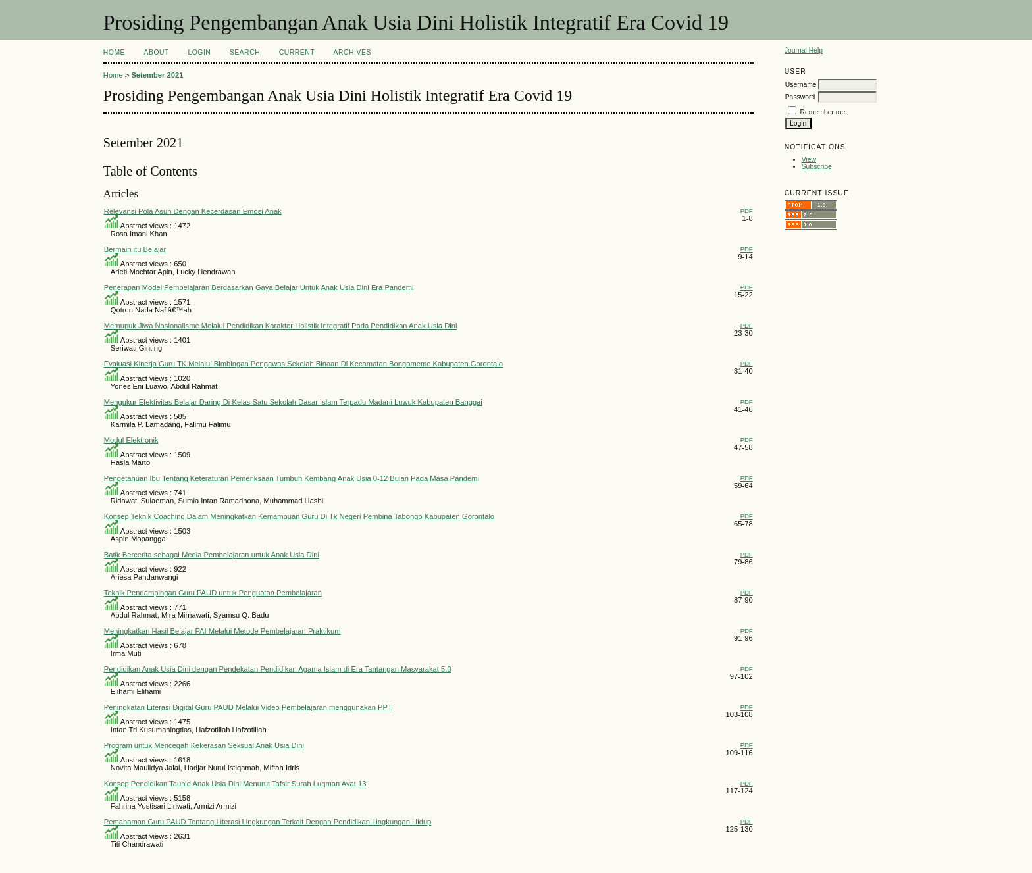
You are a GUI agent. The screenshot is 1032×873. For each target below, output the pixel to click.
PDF (746, 210)
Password (800, 97)
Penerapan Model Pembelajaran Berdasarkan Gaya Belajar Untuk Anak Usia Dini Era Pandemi (259, 287)
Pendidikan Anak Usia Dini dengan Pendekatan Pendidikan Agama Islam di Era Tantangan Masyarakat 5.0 (278, 669)
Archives (352, 52)
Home (114, 52)
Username (801, 84)
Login (199, 52)
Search (245, 52)
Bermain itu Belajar (135, 249)
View (809, 159)
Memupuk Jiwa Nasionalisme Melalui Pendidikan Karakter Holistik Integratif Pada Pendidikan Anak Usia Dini (280, 326)
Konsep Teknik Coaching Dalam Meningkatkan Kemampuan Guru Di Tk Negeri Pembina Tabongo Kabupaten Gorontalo (299, 516)
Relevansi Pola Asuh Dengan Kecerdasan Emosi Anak (193, 211)
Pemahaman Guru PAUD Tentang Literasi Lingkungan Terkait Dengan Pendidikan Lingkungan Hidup (268, 822)
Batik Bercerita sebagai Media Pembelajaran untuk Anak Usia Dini (211, 555)
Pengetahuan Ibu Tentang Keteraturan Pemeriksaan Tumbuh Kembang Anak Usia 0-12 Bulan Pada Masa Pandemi (291, 478)
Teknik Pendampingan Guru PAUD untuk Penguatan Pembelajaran (213, 593)
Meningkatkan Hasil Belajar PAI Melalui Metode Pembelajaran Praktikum (222, 631)
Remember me (823, 112)
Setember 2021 (157, 75)
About (156, 52)
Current (297, 52)
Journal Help (804, 50)
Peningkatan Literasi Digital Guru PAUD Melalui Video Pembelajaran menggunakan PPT (248, 707)
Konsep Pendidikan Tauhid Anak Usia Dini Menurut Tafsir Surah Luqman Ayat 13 (235, 783)
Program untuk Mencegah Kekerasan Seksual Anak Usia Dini (204, 745)
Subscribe (817, 166)
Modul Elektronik (131, 440)
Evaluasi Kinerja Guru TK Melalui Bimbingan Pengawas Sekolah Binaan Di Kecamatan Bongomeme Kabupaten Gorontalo (303, 364)
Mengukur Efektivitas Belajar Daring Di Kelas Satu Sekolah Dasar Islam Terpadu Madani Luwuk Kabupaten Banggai (293, 402)
